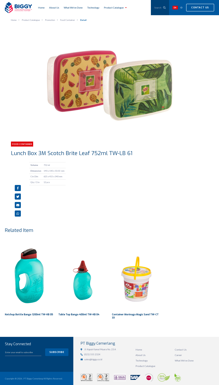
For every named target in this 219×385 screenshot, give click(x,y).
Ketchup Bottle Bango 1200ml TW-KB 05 (29, 314)
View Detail (29, 274)
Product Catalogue (145, 365)
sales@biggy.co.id (93, 359)
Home (139, 349)
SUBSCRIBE (56, 351)
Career (178, 354)
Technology (142, 360)
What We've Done (184, 360)
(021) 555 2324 (92, 353)
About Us (141, 354)
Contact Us (200, 7)
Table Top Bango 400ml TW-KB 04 (78, 314)
